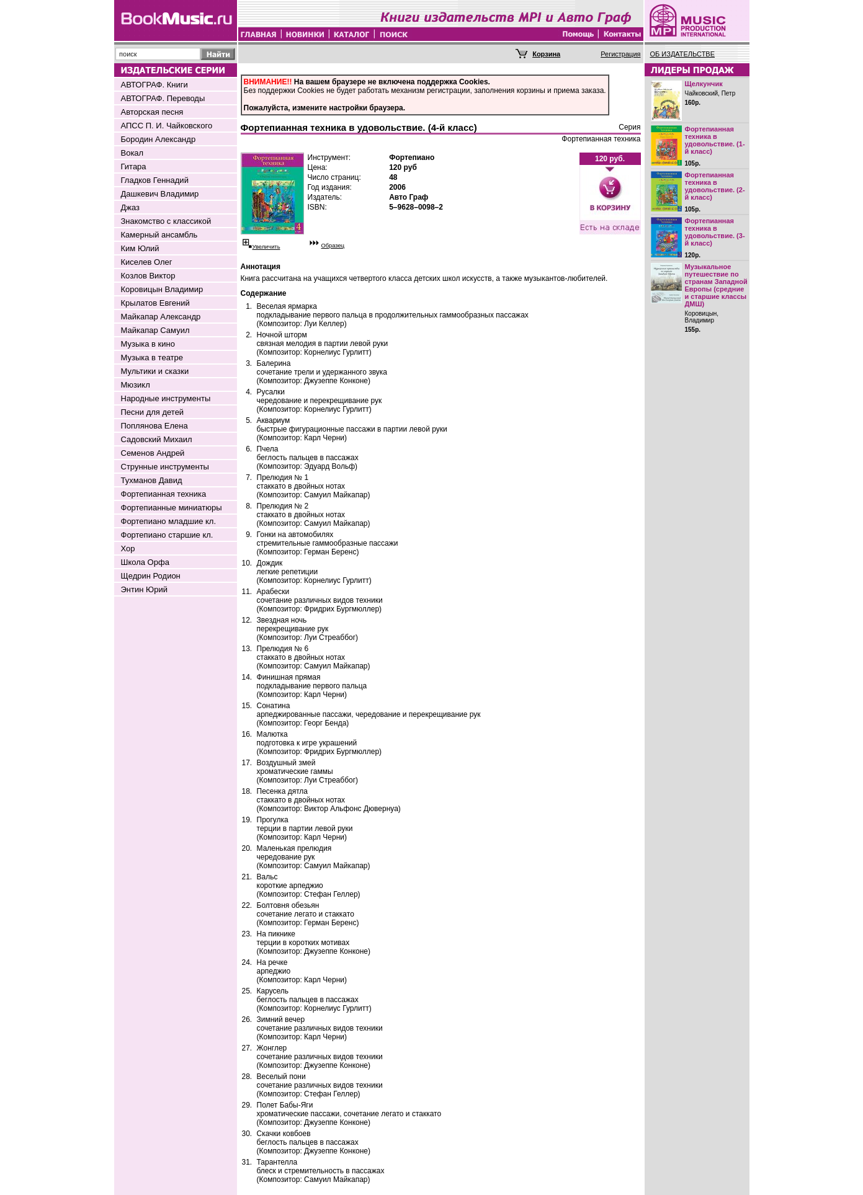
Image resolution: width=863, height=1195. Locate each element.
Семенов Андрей (153, 453)
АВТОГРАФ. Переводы (163, 98)
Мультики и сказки (155, 371)
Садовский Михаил (156, 439)
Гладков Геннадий (155, 180)
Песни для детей (152, 412)
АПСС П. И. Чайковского (167, 125)
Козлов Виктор (148, 275)
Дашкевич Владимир (160, 193)
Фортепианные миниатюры (171, 507)
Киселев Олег (146, 262)
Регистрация (620, 54)
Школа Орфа (145, 562)
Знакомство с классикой (166, 221)
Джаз (130, 207)
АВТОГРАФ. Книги (154, 84)
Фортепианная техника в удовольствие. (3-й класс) (715, 232)
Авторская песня (152, 112)
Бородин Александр (158, 139)
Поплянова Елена (154, 425)
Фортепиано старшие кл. (167, 535)
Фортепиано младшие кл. (169, 521)
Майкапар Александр (161, 316)
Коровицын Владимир (162, 289)
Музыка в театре (152, 357)
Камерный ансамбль (159, 234)
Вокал (132, 153)
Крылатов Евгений (155, 303)
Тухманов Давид (151, 480)
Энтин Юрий (144, 589)
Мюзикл (135, 384)
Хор (128, 548)
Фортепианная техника (164, 494)
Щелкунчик (704, 83)
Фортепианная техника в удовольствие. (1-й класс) (715, 140)
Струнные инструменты (165, 466)
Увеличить (266, 247)
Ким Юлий (140, 248)
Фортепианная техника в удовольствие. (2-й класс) (715, 186)
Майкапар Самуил (155, 330)
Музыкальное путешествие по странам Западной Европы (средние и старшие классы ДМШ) (716, 285)
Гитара (133, 166)
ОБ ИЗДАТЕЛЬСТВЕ (682, 54)
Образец (333, 245)
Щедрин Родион (151, 575)
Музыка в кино (148, 344)
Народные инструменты (166, 398)
